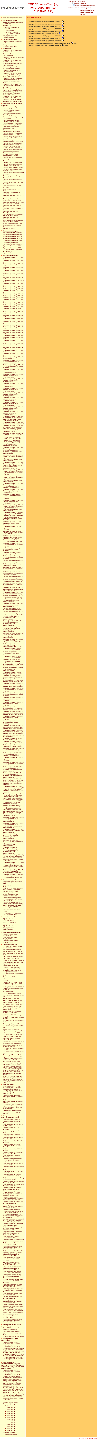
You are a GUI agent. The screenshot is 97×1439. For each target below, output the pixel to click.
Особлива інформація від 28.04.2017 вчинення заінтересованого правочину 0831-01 (13, 390)
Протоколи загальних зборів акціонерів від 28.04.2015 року (11, 130)
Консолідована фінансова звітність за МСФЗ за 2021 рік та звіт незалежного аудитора (13, 1017)
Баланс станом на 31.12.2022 (11, 1029)
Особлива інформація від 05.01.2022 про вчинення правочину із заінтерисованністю (13, 605)
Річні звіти (7, 1406)
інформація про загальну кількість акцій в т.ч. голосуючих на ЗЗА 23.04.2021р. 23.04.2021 (12, 1254)
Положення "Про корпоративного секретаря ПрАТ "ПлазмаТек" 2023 (12, 100)
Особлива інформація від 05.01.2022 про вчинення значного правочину (13, 593)
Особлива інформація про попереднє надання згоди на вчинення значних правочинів (13, 690)
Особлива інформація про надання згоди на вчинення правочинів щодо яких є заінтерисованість (13, 568)
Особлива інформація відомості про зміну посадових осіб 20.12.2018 (13, 513)
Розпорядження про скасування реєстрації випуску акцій (12, 45)
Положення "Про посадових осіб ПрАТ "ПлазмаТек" (12, 61)
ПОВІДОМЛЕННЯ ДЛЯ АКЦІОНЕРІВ (9, 1339)
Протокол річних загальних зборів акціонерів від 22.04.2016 (12, 137)
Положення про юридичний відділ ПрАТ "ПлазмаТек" (12, 71)
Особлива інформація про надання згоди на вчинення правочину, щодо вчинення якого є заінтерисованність (13, 732)
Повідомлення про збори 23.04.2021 (13, 1251)
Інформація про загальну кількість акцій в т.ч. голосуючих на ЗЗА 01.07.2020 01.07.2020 (12, 1248)
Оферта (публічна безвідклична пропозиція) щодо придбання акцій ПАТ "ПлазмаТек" (12, 899)
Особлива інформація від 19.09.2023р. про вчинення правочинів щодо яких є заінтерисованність (10, 836)
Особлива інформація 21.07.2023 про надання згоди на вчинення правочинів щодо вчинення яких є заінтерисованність (13, 819)
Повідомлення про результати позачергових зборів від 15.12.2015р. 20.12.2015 (13, 1171)
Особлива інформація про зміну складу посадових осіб (12, 553)
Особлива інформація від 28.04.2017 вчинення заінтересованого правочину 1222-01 (13, 404)
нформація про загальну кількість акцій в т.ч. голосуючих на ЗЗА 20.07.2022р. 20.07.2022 (12, 1268)
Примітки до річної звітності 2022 (12, 1036)
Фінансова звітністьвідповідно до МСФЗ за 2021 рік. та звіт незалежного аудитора (12, 1013)
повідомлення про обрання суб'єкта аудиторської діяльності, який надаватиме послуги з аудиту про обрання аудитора (13, 1106)
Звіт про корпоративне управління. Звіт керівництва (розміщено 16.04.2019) (50, 43)
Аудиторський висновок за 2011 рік (12, 236)
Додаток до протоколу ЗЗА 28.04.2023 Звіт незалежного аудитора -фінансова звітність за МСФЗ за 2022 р (13, 207)
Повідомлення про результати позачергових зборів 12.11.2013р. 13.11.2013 (12, 1145)
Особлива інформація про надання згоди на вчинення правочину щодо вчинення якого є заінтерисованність (13, 727)
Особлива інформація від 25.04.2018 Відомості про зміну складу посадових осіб (13, 491)
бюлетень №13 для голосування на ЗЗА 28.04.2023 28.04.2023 (13, 1313)
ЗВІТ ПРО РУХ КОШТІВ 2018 (11, 958)
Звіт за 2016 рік (11, 1415)
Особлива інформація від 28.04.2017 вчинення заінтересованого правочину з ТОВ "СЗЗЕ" (13, 371)
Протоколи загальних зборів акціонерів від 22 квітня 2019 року (12, 161)
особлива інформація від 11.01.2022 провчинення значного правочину (13, 612)
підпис (76, 43)
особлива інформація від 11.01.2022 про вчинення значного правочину (13, 609)
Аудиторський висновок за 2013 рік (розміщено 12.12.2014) (45, 31)
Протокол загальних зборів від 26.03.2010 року (11, 111)
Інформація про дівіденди (12, 932)
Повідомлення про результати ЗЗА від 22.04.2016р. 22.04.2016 (13, 1178)
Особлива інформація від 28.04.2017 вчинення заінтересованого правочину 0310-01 (13, 408)
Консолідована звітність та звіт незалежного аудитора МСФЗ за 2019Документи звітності (12, 970)
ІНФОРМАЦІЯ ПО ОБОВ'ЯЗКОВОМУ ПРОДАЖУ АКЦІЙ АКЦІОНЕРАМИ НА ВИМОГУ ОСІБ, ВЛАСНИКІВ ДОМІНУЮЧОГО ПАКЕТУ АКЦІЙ (12, 1365)
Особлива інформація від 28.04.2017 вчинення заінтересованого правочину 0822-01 (13, 376)
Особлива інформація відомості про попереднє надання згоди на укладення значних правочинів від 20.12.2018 (13, 518)
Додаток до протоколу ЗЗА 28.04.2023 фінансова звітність (13, 196)
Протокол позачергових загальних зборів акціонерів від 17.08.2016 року (13, 140)
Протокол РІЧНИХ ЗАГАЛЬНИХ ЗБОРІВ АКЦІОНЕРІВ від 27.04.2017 (13, 147)
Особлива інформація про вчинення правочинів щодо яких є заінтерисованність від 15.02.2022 (13, 645)
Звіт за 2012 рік (11, 1423)
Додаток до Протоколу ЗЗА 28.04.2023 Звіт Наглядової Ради (12, 199)
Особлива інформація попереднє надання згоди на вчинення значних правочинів (13, 528)
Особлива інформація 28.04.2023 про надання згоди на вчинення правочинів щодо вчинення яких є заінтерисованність (13, 769)
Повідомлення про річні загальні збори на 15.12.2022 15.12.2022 (12, 1272)
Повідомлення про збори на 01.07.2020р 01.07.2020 (11, 1243)
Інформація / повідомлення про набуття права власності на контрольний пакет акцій (11, 894)
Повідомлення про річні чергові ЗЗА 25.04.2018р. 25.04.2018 (13, 1202)
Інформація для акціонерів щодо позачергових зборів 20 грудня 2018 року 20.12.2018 (13, 1216)
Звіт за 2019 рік (11, 1409)
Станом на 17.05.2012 (11, 1434)
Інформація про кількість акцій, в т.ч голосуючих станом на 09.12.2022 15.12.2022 (13, 1290)
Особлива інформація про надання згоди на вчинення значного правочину (12, 718)
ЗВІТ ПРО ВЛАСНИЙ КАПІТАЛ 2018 (13, 956)
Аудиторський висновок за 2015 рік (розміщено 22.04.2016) (45, 36)
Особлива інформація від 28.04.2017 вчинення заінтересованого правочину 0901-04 (13, 394)
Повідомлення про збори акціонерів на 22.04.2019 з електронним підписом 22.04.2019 (13, 1228)
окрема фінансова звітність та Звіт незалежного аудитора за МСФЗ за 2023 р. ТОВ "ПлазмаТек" (12, 1058)
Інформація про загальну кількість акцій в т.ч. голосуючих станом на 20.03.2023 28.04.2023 (12, 1301)
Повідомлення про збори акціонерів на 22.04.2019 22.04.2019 (13, 1224)
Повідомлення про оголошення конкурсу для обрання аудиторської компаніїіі (13, 1097)
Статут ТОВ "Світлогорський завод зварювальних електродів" (12, 1328)
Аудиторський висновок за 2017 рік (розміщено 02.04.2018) (45, 40)
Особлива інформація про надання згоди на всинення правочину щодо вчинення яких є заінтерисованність (13, 680)
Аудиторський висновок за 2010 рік (12, 234)
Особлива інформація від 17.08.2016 (13, 303)
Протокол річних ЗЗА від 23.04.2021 (13, 167)
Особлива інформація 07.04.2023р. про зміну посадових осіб (12, 739)
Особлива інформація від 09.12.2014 (13, 296)
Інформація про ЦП (9, 880)
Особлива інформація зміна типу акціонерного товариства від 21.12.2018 (12, 523)
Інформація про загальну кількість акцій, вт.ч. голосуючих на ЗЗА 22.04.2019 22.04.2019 (12, 1233)
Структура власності (8, 30)
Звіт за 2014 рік (11, 1419)
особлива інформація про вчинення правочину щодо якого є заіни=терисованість (13, 669)
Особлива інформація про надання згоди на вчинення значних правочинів (12, 699)
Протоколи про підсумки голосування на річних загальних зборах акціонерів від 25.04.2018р (13, 154)
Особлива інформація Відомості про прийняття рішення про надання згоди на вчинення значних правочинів (13, 496)
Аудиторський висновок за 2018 (12, 253)
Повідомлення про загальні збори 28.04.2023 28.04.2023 (12, 1294)
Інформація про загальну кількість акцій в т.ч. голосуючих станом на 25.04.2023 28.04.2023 (12, 1321)
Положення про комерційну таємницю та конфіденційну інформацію (13, 67)
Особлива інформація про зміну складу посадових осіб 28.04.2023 (12, 742)
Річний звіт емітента (8, 991)
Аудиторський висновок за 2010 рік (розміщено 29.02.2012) (45, 24)
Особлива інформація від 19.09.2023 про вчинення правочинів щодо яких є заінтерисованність (13, 831)
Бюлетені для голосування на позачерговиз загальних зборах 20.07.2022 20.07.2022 (11, 1263)
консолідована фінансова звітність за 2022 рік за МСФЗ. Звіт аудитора (13, 1042)
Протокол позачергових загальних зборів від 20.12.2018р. (12, 158)
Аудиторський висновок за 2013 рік (12, 240)
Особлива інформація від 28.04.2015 (13, 298)
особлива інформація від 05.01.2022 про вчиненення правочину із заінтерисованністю (13, 600)
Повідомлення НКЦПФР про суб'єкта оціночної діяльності (13, 963)
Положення (7, 48)
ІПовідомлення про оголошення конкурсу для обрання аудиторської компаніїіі (13, 1112)
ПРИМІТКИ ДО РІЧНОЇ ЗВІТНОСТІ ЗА (13, 960)
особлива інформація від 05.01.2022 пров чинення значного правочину (13, 596)
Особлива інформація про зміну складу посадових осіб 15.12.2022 (12, 673)
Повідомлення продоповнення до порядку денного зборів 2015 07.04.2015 (12, 1160)
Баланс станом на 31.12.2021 (11, 998)
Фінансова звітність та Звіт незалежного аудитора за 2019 (11, 966)
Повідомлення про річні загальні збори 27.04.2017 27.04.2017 (12, 1188)
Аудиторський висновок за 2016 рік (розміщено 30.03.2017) (45, 38)
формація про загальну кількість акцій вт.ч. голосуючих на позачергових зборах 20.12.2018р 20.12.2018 (13, 1220)
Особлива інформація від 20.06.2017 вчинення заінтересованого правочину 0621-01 (13, 413)
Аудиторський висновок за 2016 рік (12, 246)
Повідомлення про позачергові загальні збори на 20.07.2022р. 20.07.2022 (11, 1259)
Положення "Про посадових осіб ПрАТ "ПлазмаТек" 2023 (12, 97)
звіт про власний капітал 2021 (11, 1002)
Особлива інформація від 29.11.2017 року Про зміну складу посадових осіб (13, 423)
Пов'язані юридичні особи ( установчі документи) (11, 1325)
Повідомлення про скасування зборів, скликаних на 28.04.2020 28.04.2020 (13, 1240)
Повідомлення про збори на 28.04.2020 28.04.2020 (11, 1237)
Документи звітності (10, 944)
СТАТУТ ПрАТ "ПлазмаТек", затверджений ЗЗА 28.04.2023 (11, 33)
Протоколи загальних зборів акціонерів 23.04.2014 (11, 127)
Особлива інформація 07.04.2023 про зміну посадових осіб (13, 735)
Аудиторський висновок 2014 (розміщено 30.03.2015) (43, 33)
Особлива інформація (10, 255)
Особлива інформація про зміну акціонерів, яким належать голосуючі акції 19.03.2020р (13, 532)
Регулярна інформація (9, 1404)
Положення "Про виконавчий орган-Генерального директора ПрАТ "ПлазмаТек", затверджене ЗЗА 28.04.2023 (13, 80)
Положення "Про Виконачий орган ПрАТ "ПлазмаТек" (12, 54)
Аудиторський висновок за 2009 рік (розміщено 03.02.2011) (45, 21)
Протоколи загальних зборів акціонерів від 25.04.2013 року (11, 120)
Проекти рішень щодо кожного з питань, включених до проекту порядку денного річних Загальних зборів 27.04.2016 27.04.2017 (12, 1193)
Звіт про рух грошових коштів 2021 (12, 1004)
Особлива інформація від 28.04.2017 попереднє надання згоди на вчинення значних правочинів (13, 362)
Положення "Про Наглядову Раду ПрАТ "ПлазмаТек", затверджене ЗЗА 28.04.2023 (13, 86)
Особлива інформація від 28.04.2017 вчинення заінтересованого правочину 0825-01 (13, 380)
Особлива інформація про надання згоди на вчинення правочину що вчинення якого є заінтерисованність (13, 685)
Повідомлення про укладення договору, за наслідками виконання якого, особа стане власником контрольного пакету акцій (13, 889)
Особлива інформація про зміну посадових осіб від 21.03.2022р (12, 649)
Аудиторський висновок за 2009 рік (12, 232)
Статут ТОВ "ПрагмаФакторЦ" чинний (13, 1336)
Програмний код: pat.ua (84, 1438)
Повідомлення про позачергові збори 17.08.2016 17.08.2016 (13, 1181)
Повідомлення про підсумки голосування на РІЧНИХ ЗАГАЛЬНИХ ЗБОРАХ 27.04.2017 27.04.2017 (13, 1198)
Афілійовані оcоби (9, 917)
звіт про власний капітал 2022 (11, 1033)
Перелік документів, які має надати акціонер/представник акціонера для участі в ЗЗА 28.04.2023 (13, 1306)
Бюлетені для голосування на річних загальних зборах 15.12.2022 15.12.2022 (13, 1281)
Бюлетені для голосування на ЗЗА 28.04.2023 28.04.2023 (12, 1297)
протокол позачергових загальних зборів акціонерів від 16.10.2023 (12, 224)
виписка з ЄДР (7, 25)
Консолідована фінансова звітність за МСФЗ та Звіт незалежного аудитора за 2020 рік (13, 988)
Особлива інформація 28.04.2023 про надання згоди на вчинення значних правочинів (13, 759)
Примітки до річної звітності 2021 (12, 1006)
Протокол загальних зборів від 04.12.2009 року (11, 107)
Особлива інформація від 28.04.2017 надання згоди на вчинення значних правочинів (13, 366)
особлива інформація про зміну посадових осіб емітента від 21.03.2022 (11, 653)
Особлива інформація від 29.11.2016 (13, 325)
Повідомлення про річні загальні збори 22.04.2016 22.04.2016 (12, 1175)
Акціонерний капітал (10, 39)
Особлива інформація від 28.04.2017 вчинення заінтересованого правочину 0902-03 (13, 399)
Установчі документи (10, 20)
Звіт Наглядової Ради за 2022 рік (12, 1055)
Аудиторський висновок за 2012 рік (12, 238)
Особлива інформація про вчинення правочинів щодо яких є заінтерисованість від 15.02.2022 (13, 640)
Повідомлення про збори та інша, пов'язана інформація (11, 1116)
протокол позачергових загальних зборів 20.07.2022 (12, 170)
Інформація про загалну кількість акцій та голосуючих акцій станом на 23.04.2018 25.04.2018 (13, 1206)
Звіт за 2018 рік (11, 1411)
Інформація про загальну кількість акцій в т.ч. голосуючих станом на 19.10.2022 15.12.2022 (12, 1285)
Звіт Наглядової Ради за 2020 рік (12, 993)
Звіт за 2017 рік (11, 1413)
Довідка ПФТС (7, 885)
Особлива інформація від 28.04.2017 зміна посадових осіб (13, 357)
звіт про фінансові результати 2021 (12, 1000)
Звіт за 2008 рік (11, 1430)
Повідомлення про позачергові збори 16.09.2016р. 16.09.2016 (13, 1185)
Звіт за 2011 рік (11, 1424)
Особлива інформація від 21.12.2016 (13, 335)
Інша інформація (8, 1084)
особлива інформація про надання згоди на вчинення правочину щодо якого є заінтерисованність (13, 664)
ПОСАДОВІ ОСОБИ (8, 920)
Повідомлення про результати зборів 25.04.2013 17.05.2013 (13, 1138)
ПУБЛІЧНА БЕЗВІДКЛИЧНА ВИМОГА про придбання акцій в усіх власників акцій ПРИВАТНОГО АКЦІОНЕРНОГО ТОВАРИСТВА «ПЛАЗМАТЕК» (13, 1350)
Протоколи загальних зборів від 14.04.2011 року (11, 114)
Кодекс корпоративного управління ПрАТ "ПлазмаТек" (12, 64)
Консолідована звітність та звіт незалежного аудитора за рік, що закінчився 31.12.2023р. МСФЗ (12, 1063)
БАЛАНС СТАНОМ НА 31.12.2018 (12, 951)
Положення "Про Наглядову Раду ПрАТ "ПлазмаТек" (12, 51)
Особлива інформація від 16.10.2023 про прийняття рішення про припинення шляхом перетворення (13, 871)
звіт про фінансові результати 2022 (12, 1031)
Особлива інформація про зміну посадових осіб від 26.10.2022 (12, 660)
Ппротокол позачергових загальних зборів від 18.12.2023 (13, 227)
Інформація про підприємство (13, 18)
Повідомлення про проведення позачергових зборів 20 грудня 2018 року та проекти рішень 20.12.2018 (13, 1211)
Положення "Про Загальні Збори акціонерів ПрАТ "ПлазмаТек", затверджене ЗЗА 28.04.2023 (12, 75)
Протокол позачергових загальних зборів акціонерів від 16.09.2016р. (12, 143)
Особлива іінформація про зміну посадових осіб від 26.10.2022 (12, 657)
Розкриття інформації (10, 1402)
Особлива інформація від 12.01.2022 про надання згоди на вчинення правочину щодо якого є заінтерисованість (13, 635)
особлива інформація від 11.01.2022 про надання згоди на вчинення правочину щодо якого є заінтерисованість (13, 617)
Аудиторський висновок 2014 (11, 242)
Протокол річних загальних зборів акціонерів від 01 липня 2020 (12, 165)
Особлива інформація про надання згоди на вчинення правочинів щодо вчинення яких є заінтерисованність (13, 708)
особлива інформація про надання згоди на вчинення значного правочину (12, 549)
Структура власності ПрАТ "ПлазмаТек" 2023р (10, 36)
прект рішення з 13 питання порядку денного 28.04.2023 (13, 1316)
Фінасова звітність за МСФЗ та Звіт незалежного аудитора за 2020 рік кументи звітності (13, 983)
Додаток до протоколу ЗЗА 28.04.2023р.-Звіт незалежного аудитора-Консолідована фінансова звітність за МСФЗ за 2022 (13, 213)
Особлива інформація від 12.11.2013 (13, 289)
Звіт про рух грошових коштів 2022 (12, 1034)
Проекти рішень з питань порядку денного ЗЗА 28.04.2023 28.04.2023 (13, 1310)
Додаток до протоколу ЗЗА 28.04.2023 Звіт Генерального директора (13, 203)
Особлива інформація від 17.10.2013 (13, 287)
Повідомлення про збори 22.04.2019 (13, 1119)
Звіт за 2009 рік (11, 1428)
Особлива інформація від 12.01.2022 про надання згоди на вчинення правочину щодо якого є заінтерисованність (13, 629)
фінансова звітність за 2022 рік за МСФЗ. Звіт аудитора (12, 1045)
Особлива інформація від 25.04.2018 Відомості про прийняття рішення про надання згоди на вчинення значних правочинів (13, 472)
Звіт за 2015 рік (11, 1417)
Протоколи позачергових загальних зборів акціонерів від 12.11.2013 (13, 124)
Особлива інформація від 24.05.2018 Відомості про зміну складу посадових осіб (13, 502)
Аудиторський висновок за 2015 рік (12, 244)
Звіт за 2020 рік (11, 1407)
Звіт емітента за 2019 (9, 977)
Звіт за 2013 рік (11, 1421)
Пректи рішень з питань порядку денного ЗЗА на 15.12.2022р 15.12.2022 (12, 1276)
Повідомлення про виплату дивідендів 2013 (10, 938)
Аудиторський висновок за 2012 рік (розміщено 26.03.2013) (45, 29)
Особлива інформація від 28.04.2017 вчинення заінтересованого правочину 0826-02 (13, 385)
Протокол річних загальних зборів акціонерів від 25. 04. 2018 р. (12, 150)
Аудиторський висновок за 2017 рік (12, 248)
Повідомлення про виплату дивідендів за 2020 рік (10, 941)
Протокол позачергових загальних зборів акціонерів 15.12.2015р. (12, 134)
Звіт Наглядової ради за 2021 (11, 1024)
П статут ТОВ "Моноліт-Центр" (11, 1331)
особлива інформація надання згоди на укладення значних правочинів (13, 561)
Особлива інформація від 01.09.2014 (13, 294)
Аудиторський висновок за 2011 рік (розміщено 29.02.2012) (45, 26)
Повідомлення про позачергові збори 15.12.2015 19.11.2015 (13, 1167)
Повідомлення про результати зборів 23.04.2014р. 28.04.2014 (13, 1152)
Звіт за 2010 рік (11, 1426)
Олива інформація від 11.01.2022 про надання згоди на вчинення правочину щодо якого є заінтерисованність (13, 623)
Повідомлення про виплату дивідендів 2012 (10, 934)
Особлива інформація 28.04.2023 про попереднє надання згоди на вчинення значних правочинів (13, 750)
